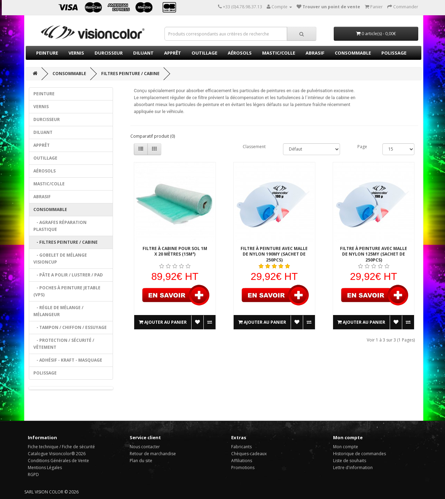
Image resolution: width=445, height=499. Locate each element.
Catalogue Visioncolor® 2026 (57, 454)
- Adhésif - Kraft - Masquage (67, 360)
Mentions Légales (45, 467)
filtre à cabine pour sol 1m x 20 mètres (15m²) (175, 251)
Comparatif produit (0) (152, 136)
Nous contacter (145, 447)
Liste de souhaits (349, 461)
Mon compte (345, 447)
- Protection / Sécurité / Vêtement (63, 343)
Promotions (242, 467)
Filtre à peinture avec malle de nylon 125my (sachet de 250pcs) (373, 254)
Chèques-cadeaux (249, 454)
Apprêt (172, 53)
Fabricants (241, 447)
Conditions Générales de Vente (58, 461)
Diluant (143, 53)
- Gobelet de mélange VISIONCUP (60, 258)
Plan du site (141, 461)
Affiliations (241, 461)
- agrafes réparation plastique (60, 225)
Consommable (353, 53)
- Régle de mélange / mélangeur (58, 311)
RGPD (33, 474)
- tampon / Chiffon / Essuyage (70, 327)
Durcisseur (109, 53)
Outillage (204, 53)
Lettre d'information (353, 467)
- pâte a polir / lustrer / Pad (68, 275)
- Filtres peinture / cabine (65, 242)
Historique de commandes (359, 454)
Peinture (47, 53)
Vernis (76, 53)
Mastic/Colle (278, 53)
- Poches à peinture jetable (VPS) (66, 291)
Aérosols (240, 53)
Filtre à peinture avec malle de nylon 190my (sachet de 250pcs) (274, 254)
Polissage (393, 53)
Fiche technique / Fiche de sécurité (61, 447)
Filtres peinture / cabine (130, 74)
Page (362, 147)
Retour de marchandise (153, 454)
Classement (254, 147)
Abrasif (315, 53)
